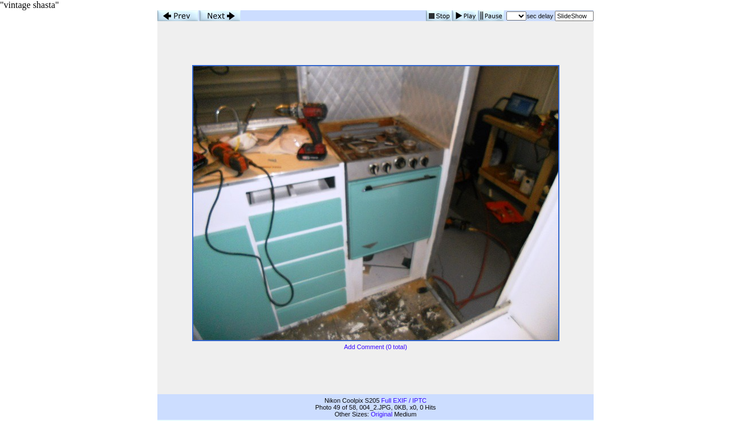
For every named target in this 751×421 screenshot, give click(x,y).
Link (196, 415)
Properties (171, 415)
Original (381, 403)
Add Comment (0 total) (375, 341)
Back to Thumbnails (566, 415)
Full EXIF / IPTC (404, 390)
